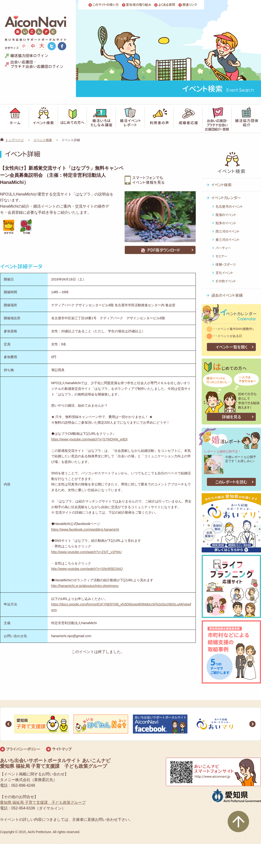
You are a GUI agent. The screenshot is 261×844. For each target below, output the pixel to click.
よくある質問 (166, 5)
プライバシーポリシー (23, 749)
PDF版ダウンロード (160, 250)
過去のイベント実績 (227, 295)
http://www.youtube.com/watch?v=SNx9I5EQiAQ (87, 569)
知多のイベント (225, 223)
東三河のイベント (227, 239)
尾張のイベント (225, 215)
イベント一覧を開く (231, 347)
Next (252, 724)
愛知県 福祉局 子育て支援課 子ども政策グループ (43, 802)
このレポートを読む (231, 482)
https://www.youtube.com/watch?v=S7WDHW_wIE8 (89, 439)
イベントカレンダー (226, 197)
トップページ (14, 140)
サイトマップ (62, 749)
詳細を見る (231, 417)
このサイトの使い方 (106, 5)
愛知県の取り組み (138, 5)
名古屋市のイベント (229, 206)
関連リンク (189, 5)
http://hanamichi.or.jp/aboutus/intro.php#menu (85, 586)
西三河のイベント (227, 231)
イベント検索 (42, 140)
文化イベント (224, 273)
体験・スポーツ (225, 264)
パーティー (223, 248)
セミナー (221, 256)
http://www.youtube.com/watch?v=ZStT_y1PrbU (86, 552)
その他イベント (225, 281)
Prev (8, 724)
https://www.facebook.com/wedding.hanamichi (85, 529)
